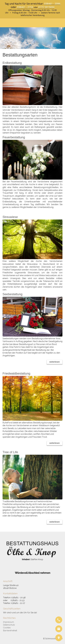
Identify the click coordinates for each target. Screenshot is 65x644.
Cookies (7, 627)
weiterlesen (54, 362)
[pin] (58, 637)
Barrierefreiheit (10, 630)
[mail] (58, 628)
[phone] (58, 619)
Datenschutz (9, 625)
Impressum (8, 622)
